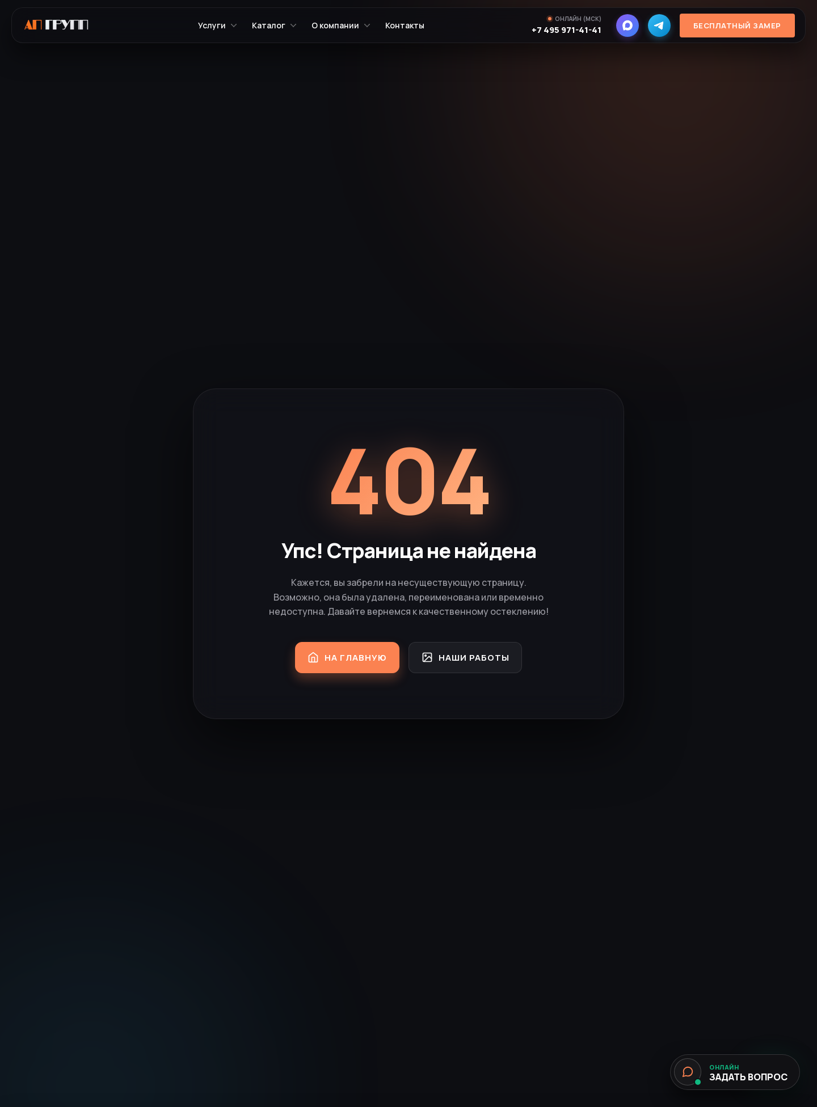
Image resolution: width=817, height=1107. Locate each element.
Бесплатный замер (734, 31)
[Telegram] (656, 31)
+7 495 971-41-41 (563, 36)
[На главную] (65, 31)
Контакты (409, 31)
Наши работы (471, 657)
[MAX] (624, 31)
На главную (341, 657)
